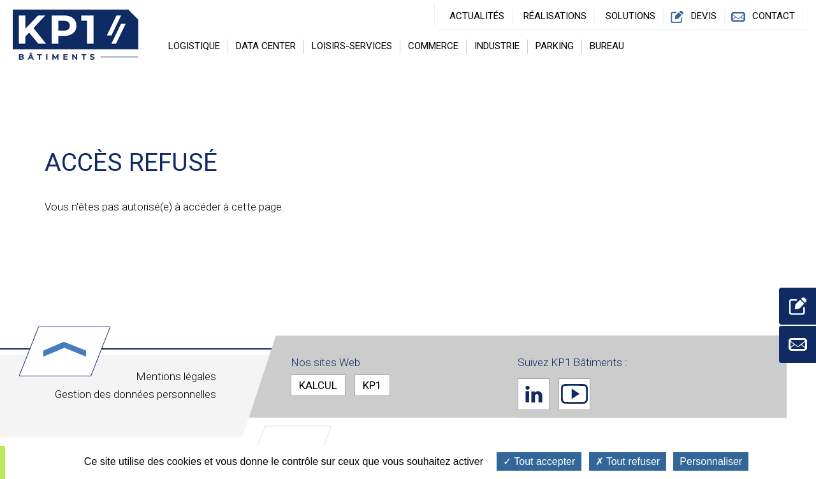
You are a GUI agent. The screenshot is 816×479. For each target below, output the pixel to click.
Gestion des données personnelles (135, 394)
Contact (773, 16)
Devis (704, 16)
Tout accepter (539, 461)
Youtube (574, 393)
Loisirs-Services (352, 46)
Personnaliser (711, 461)
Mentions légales (176, 376)
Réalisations (554, 16)
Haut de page (64, 351)
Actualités (476, 16)
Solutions (630, 16)
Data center (266, 46)
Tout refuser (627, 461)
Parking (555, 46)
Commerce (433, 46)
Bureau (607, 46)
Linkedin (534, 393)
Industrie (497, 46)
